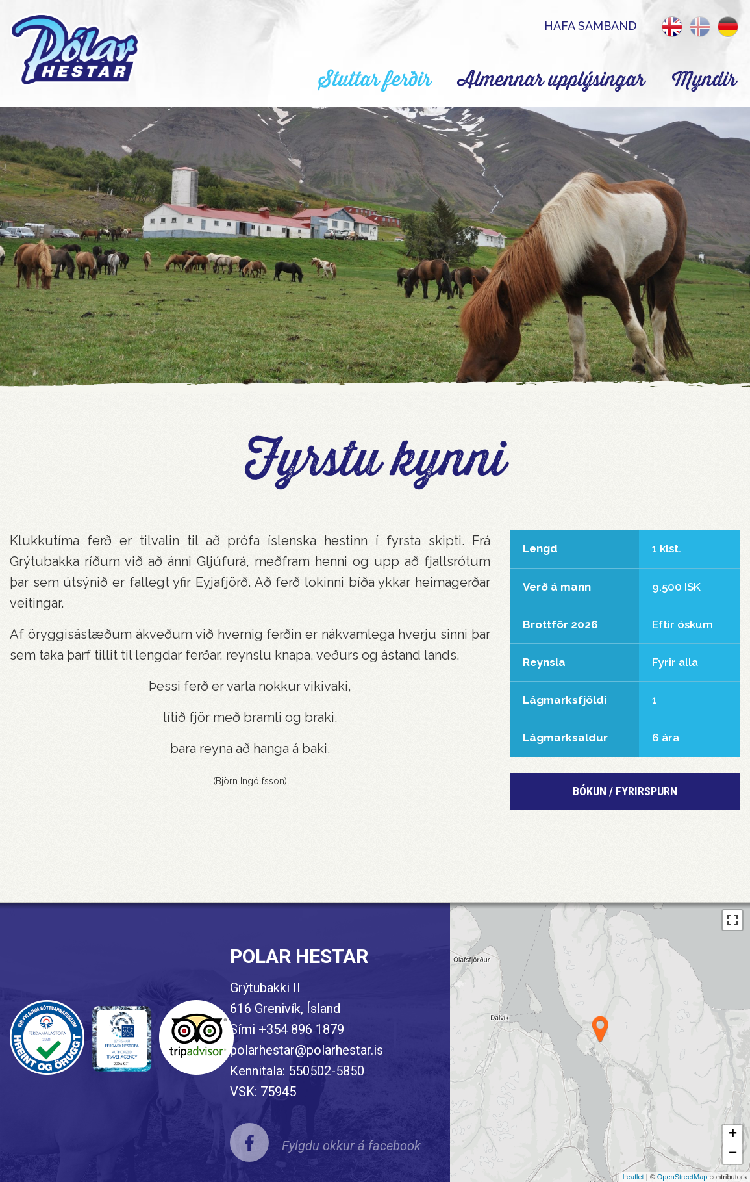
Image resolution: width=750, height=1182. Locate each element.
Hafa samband (590, 25)
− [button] (733, 1154)
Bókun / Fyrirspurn (625, 791)
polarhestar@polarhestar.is (306, 1050)
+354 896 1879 (301, 1029)
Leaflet (633, 1177)
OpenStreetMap (682, 1177)
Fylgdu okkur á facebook (351, 1145)
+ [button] (733, 1134)
